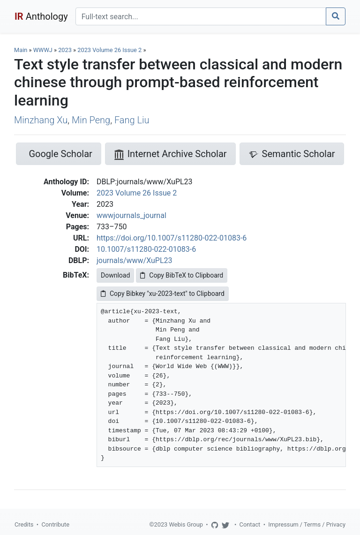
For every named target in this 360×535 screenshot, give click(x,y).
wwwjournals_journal (131, 215)
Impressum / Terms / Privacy (306, 524)
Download (115, 275)
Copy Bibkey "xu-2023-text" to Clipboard (163, 293)
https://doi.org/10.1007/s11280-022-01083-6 (172, 238)
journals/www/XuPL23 (134, 260)
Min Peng (91, 120)
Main (20, 49)
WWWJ (42, 49)
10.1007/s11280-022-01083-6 (146, 249)
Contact (250, 524)
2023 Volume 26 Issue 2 (110, 49)
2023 (65, 49)
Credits (24, 524)
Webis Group (186, 524)
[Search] (200, 16)
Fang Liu (132, 120)
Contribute (55, 524)
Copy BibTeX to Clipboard (181, 275)
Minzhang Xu (41, 120)
